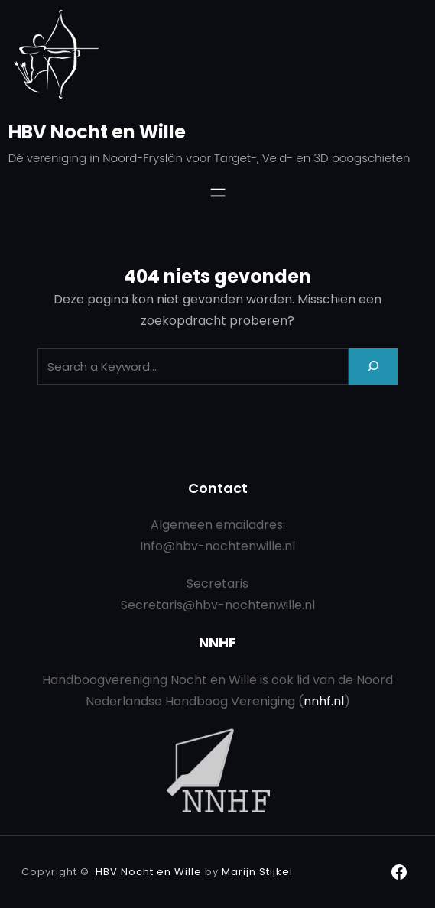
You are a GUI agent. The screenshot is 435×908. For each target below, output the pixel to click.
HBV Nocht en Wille (97, 131)
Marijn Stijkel (257, 871)
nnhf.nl (324, 701)
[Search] (373, 366)
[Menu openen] (218, 193)
